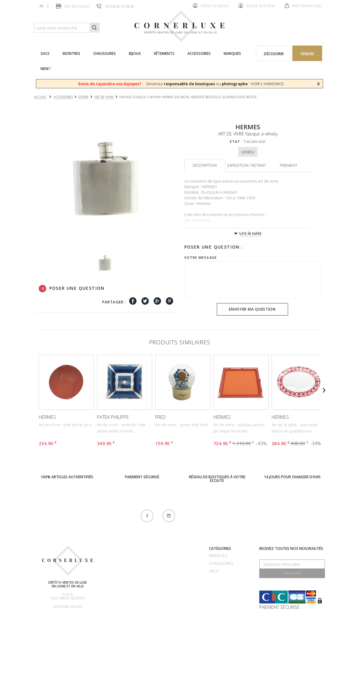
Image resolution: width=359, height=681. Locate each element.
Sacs (213, 571)
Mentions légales (67, 606)
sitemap (162, 643)
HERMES (47, 417)
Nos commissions (126, 603)
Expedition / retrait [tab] (246, 165)
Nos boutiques (73, 6)
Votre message (200, 257)
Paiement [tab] (288, 165)
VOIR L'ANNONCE (267, 83)
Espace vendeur (210, 5)
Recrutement (168, 555)
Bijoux (215, 586)
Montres (218, 579)
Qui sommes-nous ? (128, 549)
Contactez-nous (172, 635)
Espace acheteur (256, 5)
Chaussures (221, 563)
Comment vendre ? (127, 572)
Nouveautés (221, 609)
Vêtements (219, 594)
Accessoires (221, 602)
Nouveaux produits (174, 627)
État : (236, 141)
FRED (160, 417)
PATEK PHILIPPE (113, 417)
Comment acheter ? (128, 580)
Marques (218, 555)
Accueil (40, 97)
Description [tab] (205, 165)
